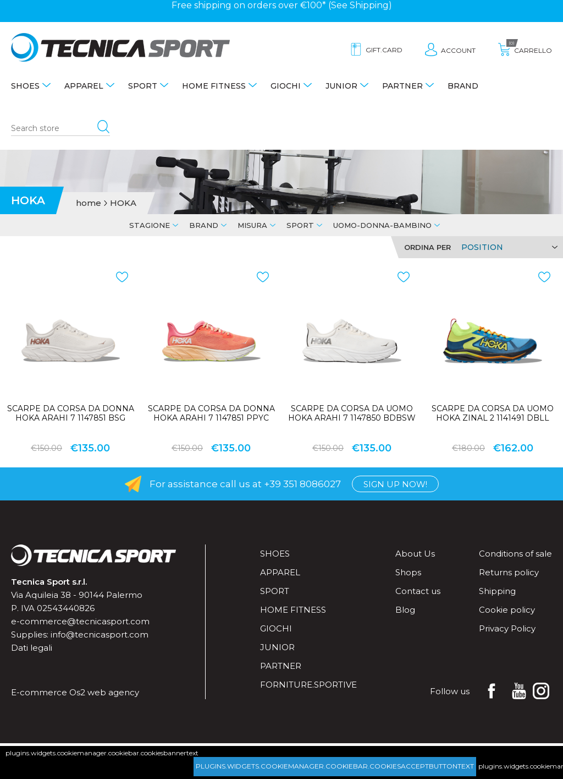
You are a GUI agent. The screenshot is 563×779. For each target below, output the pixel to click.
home (88, 203)
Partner (402, 86)
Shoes (25, 86)
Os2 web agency (104, 692)
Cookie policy (507, 609)
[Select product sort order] (508, 247)
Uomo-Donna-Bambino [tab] (382, 225)
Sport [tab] (300, 225)
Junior (341, 86)
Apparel (83, 86)
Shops (408, 572)
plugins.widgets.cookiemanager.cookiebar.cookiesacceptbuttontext (335, 766)
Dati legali (31, 647)
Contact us (417, 591)
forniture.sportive (308, 684)
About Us (415, 553)
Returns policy (509, 572)
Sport (142, 86)
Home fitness (214, 86)
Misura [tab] (252, 225)
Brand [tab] (203, 225)
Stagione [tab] (149, 225)
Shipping (369, 5)
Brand (463, 86)
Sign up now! (395, 484)
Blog (405, 609)
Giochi (286, 86)
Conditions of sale (515, 553)
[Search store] (60, 129)
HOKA (123, 203)
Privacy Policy (507, 628)
